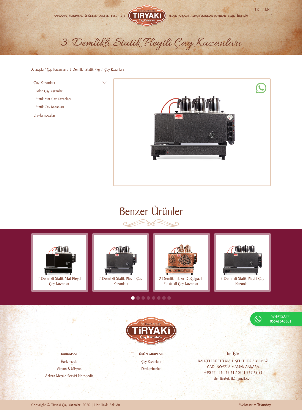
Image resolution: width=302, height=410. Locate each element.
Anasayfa (37, 69)
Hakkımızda (69, 361)
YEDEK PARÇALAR (179, 16)
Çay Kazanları (56, 69)
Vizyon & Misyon (69, 368)
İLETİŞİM (242, 16)
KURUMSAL (76, 16)
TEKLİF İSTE (118, 16)
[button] (133, 298)
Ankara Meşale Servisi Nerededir (69, 376)
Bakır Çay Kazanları (49, 91)
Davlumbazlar (44, 115)
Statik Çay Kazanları (50, 107)
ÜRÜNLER (90, 16)
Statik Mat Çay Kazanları (53, 99)
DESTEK (104, 16)
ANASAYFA (60, 16)
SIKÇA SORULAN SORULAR (209, 16)
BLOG (231, 16)
